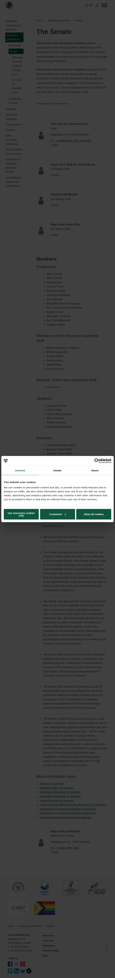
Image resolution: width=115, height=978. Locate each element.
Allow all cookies (94, 514)
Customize (57, 514)
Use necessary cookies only (21, 514)
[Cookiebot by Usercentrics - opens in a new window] (96, 460)
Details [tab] (57, 470)
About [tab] (95, 470)
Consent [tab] (20, 470)
